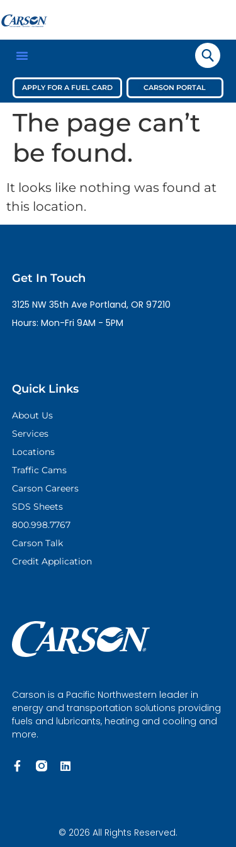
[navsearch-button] (207, 55)
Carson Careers (45, 488)
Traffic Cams (39, 470)
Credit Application (52, 561)
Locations (33, 451)
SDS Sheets (37, 506)
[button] (22, 55)
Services (30, 433)
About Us (32, 415)
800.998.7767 (41, 524)
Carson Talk (37, 543)
